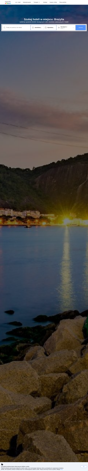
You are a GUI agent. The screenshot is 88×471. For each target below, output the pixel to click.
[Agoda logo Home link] (7, 2)
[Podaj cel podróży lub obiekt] (17, 27)
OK (84, 466)
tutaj (61, 469)
